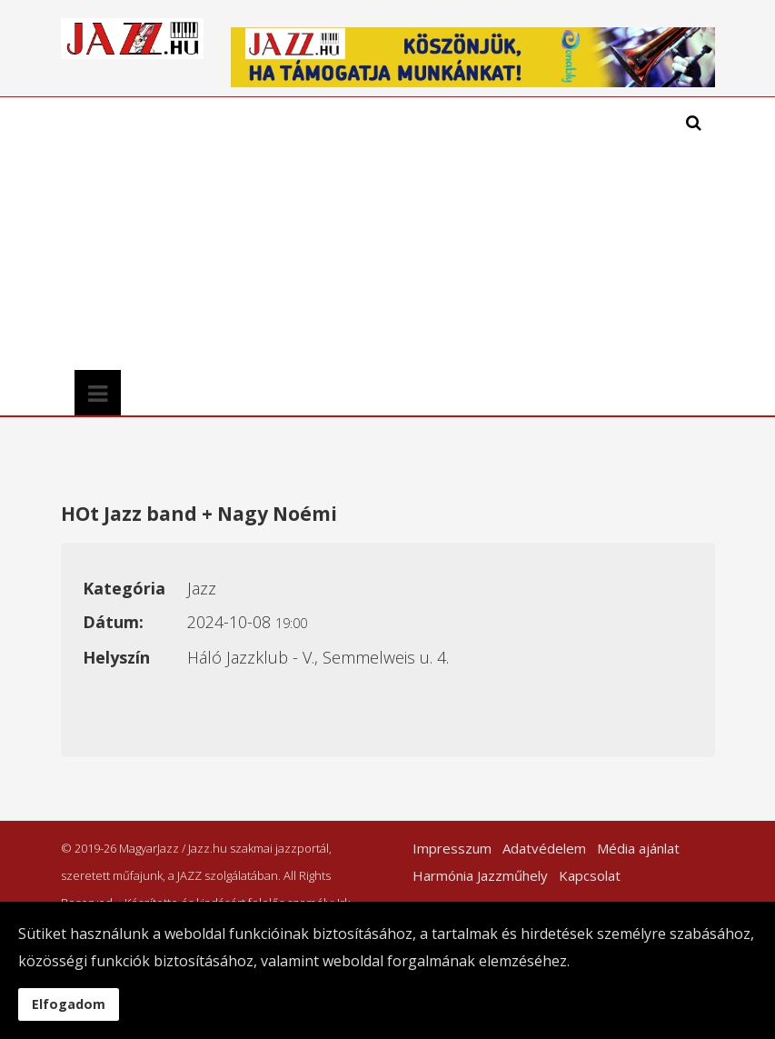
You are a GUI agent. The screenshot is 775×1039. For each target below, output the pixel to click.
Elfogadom (68, 1004)
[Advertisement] (299, 233)
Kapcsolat (590, 875)
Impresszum (452, 848)
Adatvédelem (544, 848)
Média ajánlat (638, 848)
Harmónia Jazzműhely (480, 875)
